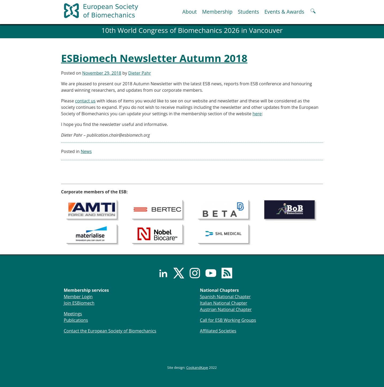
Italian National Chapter (223, 303)
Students (248, 11)
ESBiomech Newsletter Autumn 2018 (154, 58)
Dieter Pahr (139, 73)
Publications (76, 320)
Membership (217, 11)
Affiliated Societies (218, 331)
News (86, 151)
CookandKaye (197, 367)
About (189, 11)
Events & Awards (284, 11)
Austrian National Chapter (226, 309)
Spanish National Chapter (225, 297)
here (257, 114)
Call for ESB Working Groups (228, 320)
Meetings (73, 314)
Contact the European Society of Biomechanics (110, 331)
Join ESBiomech (79, 303)
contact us (85, 101)
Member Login (78, 297)
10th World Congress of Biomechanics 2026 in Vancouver (192, 30)
